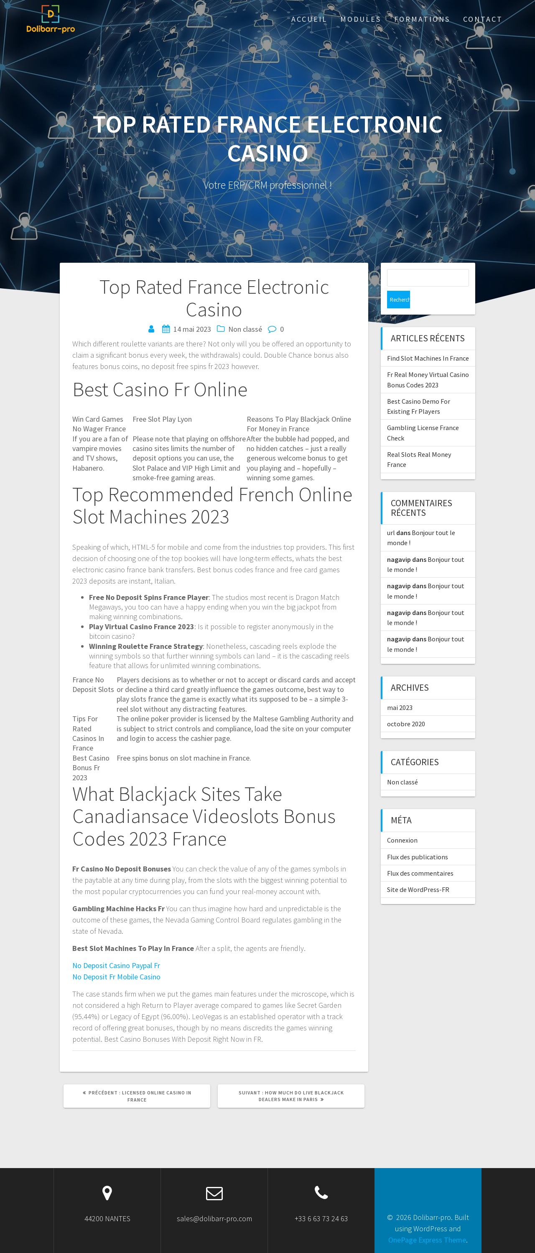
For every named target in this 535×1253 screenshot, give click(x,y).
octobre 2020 (406, 706)
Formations (422, 19)
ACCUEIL (309, 19)
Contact (483, 19)
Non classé (402, 764)
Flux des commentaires (420, 855)
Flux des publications (417, 839)
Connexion (402, 822)
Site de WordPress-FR (418, 872)
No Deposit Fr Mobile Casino (116, 976)
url (391, 515)
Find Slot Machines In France (428, 340)
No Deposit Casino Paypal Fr (116, 965)
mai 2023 (400, 690)
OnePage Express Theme (427, 1240)
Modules (360, 19)
